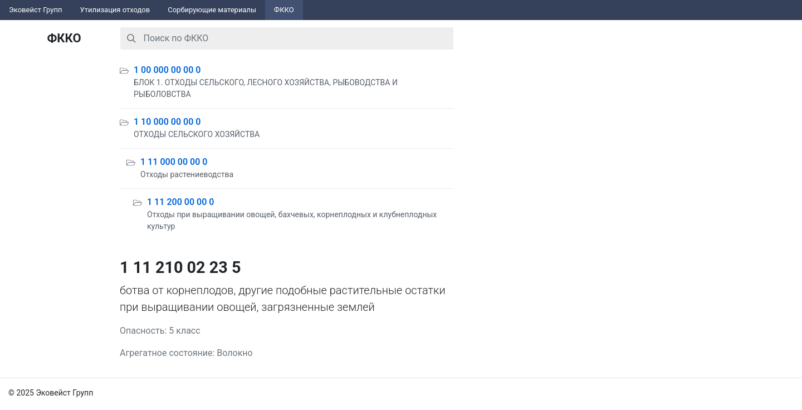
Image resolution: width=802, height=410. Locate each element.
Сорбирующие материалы (212, 10)
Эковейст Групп (35, 10)
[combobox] (287, 38)
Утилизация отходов (115, 10)
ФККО (284, 10)
